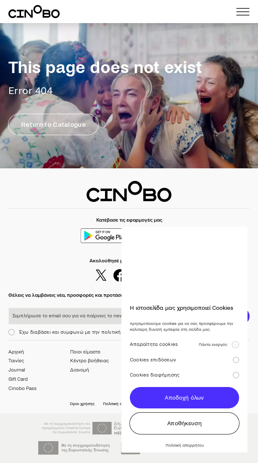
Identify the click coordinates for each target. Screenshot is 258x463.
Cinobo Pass (22, 388)
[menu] (243, 12)
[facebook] (119, 275)
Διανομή (79, 370)
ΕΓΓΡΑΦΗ (224, 316)
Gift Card (18, 379)
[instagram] (138, 275)
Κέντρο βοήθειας (89, 361)
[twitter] (101, 275)
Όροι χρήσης (82, 403)
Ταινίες (16, 361)
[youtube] (157, 275)
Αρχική (16, 352)
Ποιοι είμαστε (85, 352)
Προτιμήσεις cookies (169, 403)
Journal (16, 370)
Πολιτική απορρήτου (122, 403)
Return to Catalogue (53, 124)
